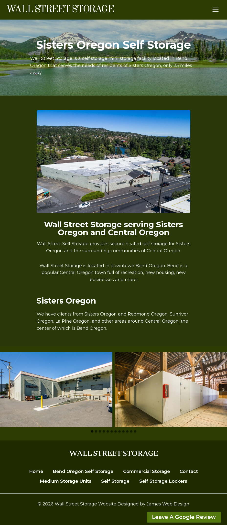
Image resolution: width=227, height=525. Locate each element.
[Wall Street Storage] (60, 10)
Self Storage (115, 481)
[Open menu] (215, 10)
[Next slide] (223, 389)
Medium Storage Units (65, 481)
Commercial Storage (146, 471)
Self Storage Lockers (163, 481)
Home (36, 471)
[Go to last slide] (4, 389)
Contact (189, 471)
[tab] (92, 431)
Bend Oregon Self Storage (83, 471)
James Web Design (168, 504)
